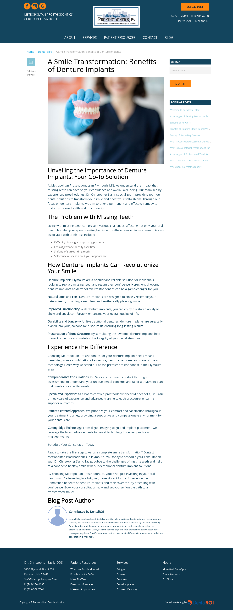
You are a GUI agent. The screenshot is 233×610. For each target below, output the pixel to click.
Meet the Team (78, 579)
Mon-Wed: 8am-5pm (174, 569)
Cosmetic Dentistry (127, 589)
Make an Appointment (83, 589)
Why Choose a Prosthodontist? (186, 166)
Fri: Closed (168, 579)
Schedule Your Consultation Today (71, 444)
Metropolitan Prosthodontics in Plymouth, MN (82, 185)
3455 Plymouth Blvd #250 (39, 569)
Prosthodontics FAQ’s (82, 574)
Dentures (121, 579)
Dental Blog (45, 51)
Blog (169, 37)
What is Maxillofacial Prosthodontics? (190, 147)
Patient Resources (121, 37)
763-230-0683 (195, 7)
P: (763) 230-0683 (34, 584)
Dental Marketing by (176, 602)
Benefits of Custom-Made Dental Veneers (192, 128)
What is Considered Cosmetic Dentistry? (191, 141)
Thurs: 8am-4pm (172, 574)
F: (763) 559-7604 (34, 589)
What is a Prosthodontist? (84, 569)
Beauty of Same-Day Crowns (185, 135)
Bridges (120, 569)
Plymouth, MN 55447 (36, 574)
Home (30, 51)
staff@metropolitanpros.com (40, 579)
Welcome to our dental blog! (185, 109)
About (71, 37)
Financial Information (82, 584)
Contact (151, 37)
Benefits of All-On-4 (180, 122)
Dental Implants (125, 584)
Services (91, 37)
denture (121, 466)
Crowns (120, 574)
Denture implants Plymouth (66, 280)
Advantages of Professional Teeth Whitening (193, 154)
